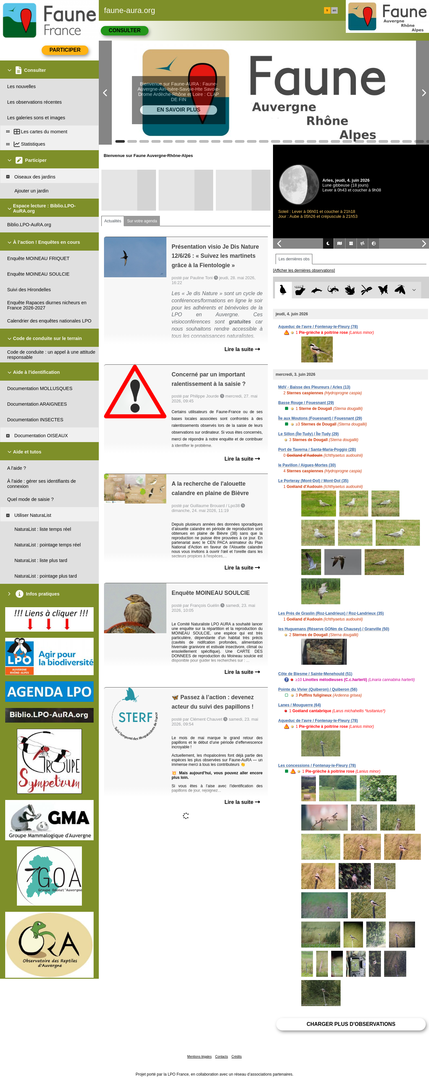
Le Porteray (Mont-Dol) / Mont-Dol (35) (313, 480)
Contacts (221, 1056)
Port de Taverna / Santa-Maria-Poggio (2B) (317, 449)
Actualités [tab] (112, 221)
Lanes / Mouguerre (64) (299, 705)
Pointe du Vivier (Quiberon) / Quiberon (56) (317, 689)
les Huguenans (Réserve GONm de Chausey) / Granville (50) (333, 629)
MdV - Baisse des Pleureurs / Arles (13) (314, 387)
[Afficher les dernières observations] (304, 270)
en (334, 10)
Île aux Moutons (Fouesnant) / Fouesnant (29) (320, 418)
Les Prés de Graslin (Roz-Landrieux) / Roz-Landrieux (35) (331, 613)
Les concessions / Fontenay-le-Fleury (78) (317, 765)
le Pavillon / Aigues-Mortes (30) (307, 465)
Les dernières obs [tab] (294, 259)
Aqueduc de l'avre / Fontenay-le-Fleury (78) (318, 326)
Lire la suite (242, 349)
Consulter (124, 30)
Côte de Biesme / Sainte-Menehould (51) (315, 674)
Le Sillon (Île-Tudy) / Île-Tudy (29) (308, 434)
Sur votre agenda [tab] (142, 221)
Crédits (236, 1056)
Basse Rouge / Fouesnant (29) (306, 402)
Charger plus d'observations (350, 1024)
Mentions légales (199, 1056)
